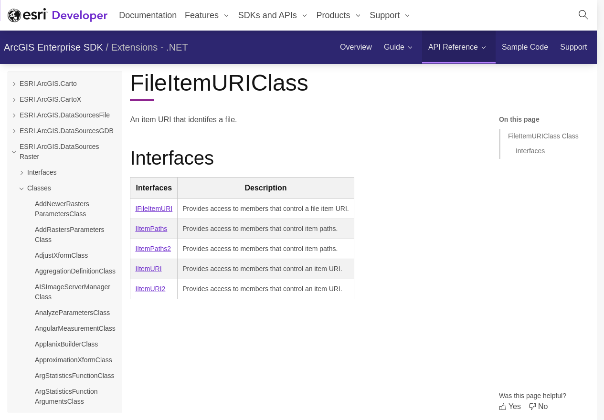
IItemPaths (151, 228)
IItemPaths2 (153, 248)
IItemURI (148, 269)
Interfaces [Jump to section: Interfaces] (530, 151)
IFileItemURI (153, 208)
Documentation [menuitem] (148, 15)
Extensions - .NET (149, 47)
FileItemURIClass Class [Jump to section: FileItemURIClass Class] (543, 136)
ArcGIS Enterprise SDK (53, 47)
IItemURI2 (150, 289)
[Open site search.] (583, 15)
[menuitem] (207, 15)
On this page (519, 119)
